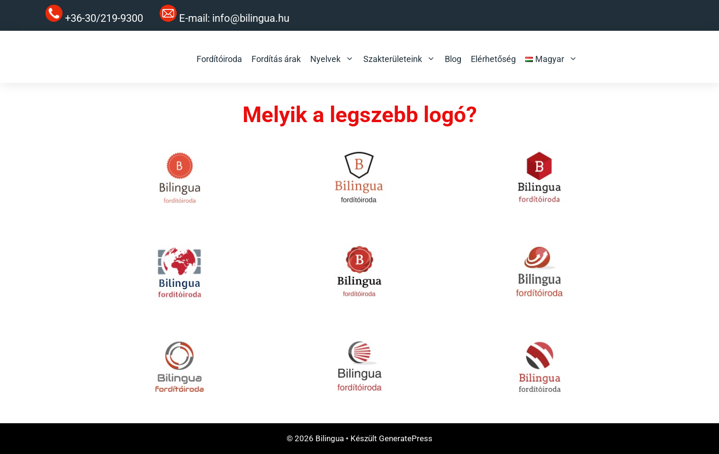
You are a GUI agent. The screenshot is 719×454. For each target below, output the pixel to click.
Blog (453, 59)
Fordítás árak (276, 59)
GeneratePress (405, 438)
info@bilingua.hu (250, 18)
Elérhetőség (493, 59)
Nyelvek (332, 59)
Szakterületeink (399, 59)
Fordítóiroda (219, 59)
